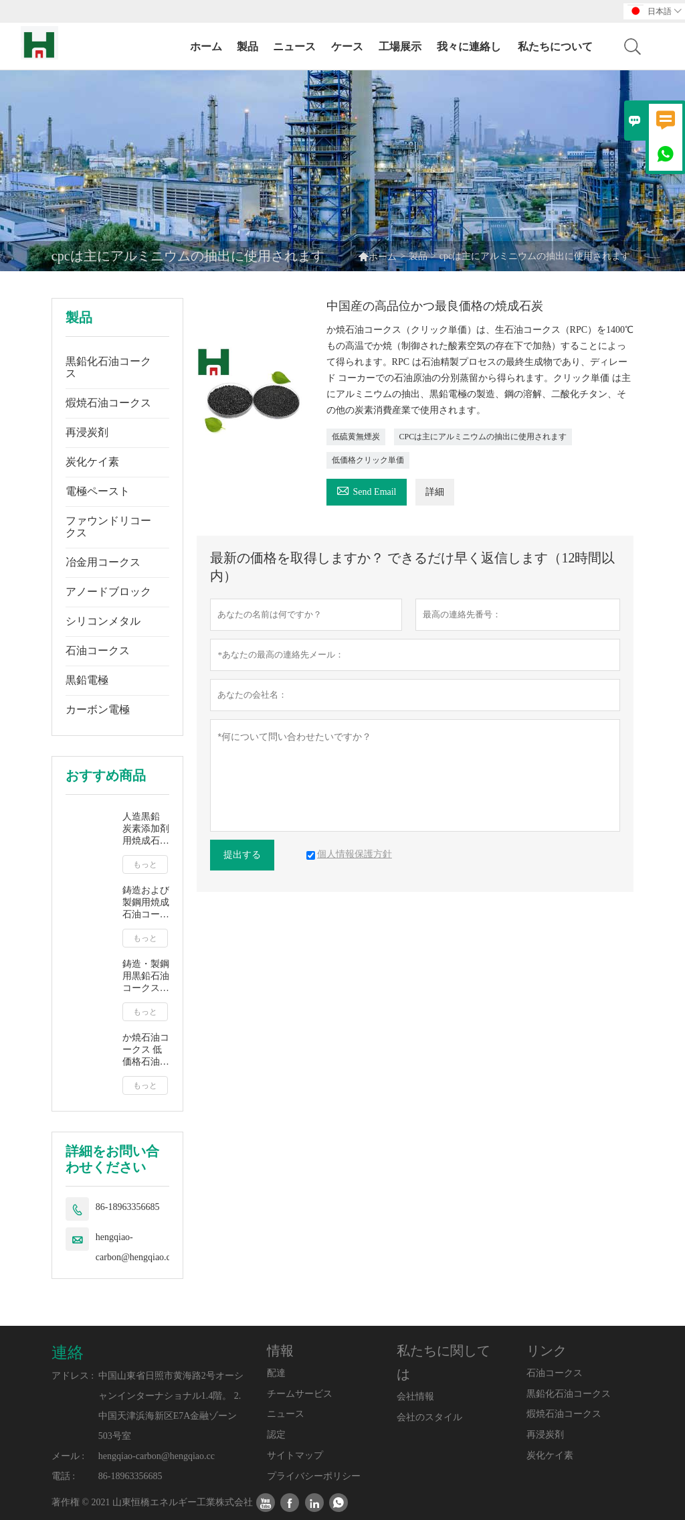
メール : (68, 1456)
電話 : (63, 1476)
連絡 (68, 1352)
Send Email (366, 490)
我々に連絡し (469, 46)
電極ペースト (98, 491)
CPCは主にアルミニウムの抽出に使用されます (483, 436)
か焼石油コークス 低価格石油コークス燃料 (145, 1050)
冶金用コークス (103, 562)
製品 (247, 46)
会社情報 (415, 1396)
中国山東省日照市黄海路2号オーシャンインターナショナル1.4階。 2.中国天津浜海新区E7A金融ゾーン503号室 (170, 1406)
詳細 (434, 492)
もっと (145, 864)
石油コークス (98, 650)
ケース (347, 46)
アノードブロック (108, 591)
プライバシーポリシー (314, 1476)
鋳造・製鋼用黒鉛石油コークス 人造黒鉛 (145, 976)
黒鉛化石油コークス (108, 367)
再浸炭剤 (87, 432)
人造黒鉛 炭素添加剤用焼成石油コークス (145, 829)
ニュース (294, 46)
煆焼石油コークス (108, 402)
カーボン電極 (98, 709)
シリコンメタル (103, 621)
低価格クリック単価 (368, 460)
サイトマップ (295, 1455)
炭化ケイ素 (92, 461)
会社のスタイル (429, 1417)
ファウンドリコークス (108, 526)
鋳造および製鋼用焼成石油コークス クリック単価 (145, 903)
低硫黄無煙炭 (356, 436)
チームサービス (299, 1394)
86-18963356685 (128, 1207)
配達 (276, 1373)
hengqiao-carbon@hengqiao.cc (135, 1247)
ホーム (206, 46)
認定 (276, 1435)
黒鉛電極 (87, 680)
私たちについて (555, 46)
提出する (242, 855)
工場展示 (400, 46)
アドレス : (73, 1376)
